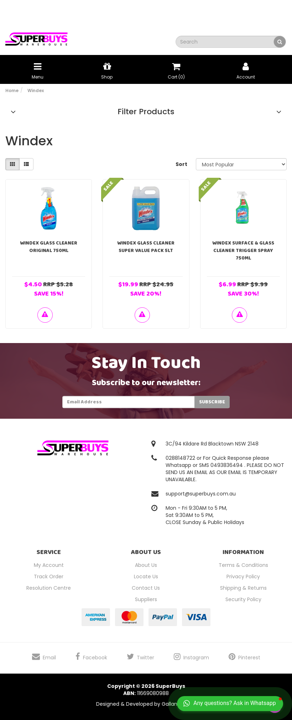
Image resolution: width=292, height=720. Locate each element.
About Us (146, 565)
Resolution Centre (48, 587)
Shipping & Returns (243, 587)
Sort (181, 164)
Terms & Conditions (243, 565)
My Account (49, 565)
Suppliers (146, 599)
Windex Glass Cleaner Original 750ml (48, 247)
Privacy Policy (243, 576)
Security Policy (243, 599)
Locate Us (146, 576)
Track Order (48, 576)
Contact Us (146, 587)
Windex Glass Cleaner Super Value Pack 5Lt (145, 247)
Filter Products (146, 111)
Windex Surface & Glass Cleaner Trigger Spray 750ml (243, 250)
